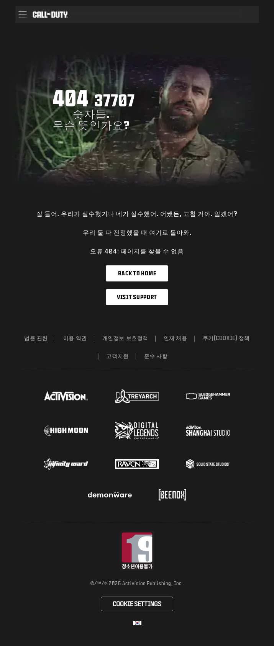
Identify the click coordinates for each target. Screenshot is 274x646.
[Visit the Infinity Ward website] (66, 464)
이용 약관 (75, 338)
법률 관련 (36, 338)
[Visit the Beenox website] (172, 494)
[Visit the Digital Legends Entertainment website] (137, 430)
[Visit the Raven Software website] (137, 464)
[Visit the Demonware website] (110, 495)
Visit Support (137, 297)
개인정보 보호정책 (125, 338)
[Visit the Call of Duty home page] (50, 14)
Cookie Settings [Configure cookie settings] (137, 603)
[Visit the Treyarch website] (137, 396)
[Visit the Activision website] (66, 396)
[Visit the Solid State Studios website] (208, 464)
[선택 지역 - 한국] (137, 623)
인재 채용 (175, 338)
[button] (22, 14)
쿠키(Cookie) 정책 (226, 338)
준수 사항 (156, 356)
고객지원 (117, 356)
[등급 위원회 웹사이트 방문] (137, 550)
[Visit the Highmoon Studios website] (66, 430)
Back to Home (137, 273)
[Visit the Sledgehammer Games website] (208, 396)
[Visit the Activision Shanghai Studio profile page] (208, 430)
